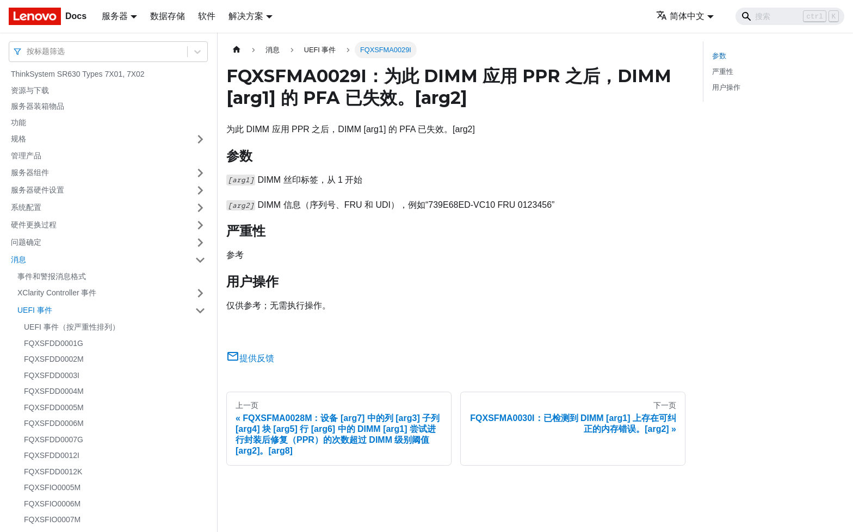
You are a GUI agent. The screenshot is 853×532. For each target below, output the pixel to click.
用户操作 (726, 87)
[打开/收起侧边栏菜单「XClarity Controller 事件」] (200, 293)
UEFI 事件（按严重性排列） (72, 327)
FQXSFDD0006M (54, 423)
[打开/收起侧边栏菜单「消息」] (200, 260)
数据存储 (167, 16)
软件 (206, 16)
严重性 (722, 71)
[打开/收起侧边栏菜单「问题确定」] (200, 242)
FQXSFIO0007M (52, 519)
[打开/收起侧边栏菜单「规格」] (200, 139)
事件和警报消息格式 (51, 276)
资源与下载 (30, 90)
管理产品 (26, 155)
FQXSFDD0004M (54, 391)
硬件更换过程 (34, 224)
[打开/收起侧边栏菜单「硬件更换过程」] (200, 225)
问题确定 (26, 242)
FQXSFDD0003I (51, 375)
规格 (18, 138)
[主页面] (236, 49)
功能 (18, 122)
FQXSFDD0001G (53, 343)
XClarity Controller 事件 (56, 292)
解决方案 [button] (245, 16)
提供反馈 (250, 358)
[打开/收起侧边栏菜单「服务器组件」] (200, 173)
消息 (18, 259)
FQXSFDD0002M (54, 359)
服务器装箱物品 (37, 106)
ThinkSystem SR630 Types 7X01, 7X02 (78, 74)
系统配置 (26, 207)
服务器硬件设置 (37, 189)
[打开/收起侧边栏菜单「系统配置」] (200, 207)
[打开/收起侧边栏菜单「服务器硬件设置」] (200, 190)
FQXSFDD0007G (53, 439)
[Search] (789, 16)
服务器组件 (30, 172)
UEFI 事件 (34, 310)
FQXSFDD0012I (51, 455)
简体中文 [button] (680, 16)
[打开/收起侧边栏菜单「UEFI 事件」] (200, 310)
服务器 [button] (115, 16)
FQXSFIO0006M (52, 503)
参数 (719, 56)
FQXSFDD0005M (54, 407)
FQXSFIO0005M (52, 487)
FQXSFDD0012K (53, 471)
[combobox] (28, 51)
